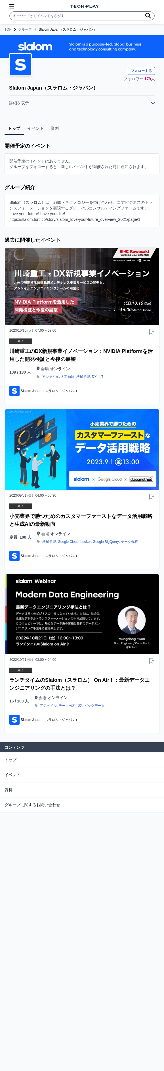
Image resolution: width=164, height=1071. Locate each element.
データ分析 (129, 542)
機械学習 (83, 377)
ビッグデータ (94, 706)
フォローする (141, 71)
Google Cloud (68, 542)
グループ (25, 29)
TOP (8, 29)
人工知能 (67, 377)
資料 (8, 790)
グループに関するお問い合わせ (32, 805)
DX (94, 377)
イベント (12, 774)
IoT (100, 377)
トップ (10, 759)
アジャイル (50, 377)
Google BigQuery (106, 542)
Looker (85, 542)
